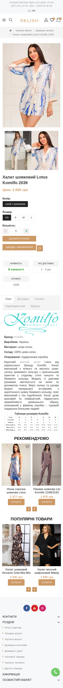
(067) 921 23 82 (19, 6)
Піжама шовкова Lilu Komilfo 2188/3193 (46, 491)
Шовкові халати (45, 30)
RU (29, 10)
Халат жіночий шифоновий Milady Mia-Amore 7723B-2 (47, 573)
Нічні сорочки (13, 627)
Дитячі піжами (13, 668)
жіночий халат (30, 362)
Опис (8, 299)
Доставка (23, 299)
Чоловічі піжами (15, 656)
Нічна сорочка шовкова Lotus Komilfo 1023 (16, 492)
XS (7, 217)
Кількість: (9, 225)
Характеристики (15, 306)
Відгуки (35, 306)
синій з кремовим (15, 203)
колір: (7, 198)
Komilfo (18, 337)
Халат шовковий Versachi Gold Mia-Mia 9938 (16, 573)
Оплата (39, 299)
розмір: (7, 212)
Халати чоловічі (15, 662)
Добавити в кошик (19, 239)
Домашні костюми (16, 645)
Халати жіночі (24, 30)
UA (33, 10)
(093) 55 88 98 (44, 6)
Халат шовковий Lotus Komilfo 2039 (33, 34)
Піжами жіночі (13, 633)
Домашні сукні (14, 650)
